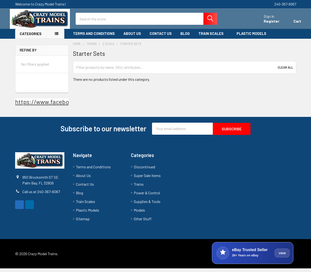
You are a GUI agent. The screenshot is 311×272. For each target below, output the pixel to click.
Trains (139, 187)
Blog (185, 37)
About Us (132, 37)
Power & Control (147, 196)
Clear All (285, 71)
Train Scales (213, 37)
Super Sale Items (147, 179)
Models (139, 213)
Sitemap (83, 222)
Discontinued (144, 170)
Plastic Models (254, 37)
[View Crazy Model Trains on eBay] (252, 257)
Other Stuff (143, 222)
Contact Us (161, 37)
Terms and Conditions (94, 37)
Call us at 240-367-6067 (41, 195)
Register (266, 23)
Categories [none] (31, 38)
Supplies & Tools (147, 205)
